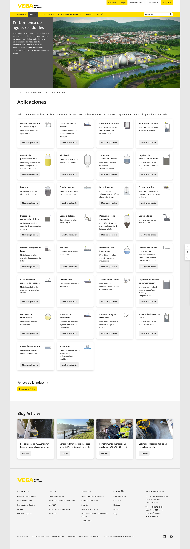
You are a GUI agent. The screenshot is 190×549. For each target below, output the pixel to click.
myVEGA (52, 505)
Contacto (117, 500)
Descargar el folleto (27, 389)
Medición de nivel (24, 500)
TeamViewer (86, 521)
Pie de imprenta (58, 536)
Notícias (116, 505)
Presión (20, 509)
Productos (21, 14)
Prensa (116, 509)
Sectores (32, 14)
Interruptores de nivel (26, 505)
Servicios (86, 491)
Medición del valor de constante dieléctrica (94, 515)
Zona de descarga (47, 14)
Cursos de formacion (89, 500)
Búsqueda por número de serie (62, 500)
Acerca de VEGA (119, 496)
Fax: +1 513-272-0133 (154, 510)
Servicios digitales (24, 513)
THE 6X (99, 14)
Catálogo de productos (26, 496)
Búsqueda (53, 513)
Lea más (25, 453)
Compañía (89, 14)
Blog (115, 513)
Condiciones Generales (40, 536)
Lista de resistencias (89, 509)
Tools (52, 491)
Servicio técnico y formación (69, 14)
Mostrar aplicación (30, 142)
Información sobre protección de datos (84, 536)
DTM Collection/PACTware (59, 509)
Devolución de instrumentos (92, 496)
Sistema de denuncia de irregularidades (119, 536)
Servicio (84, 505)
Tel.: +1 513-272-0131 (154, 507)
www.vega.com (152, 516)
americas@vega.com (154, 513)
